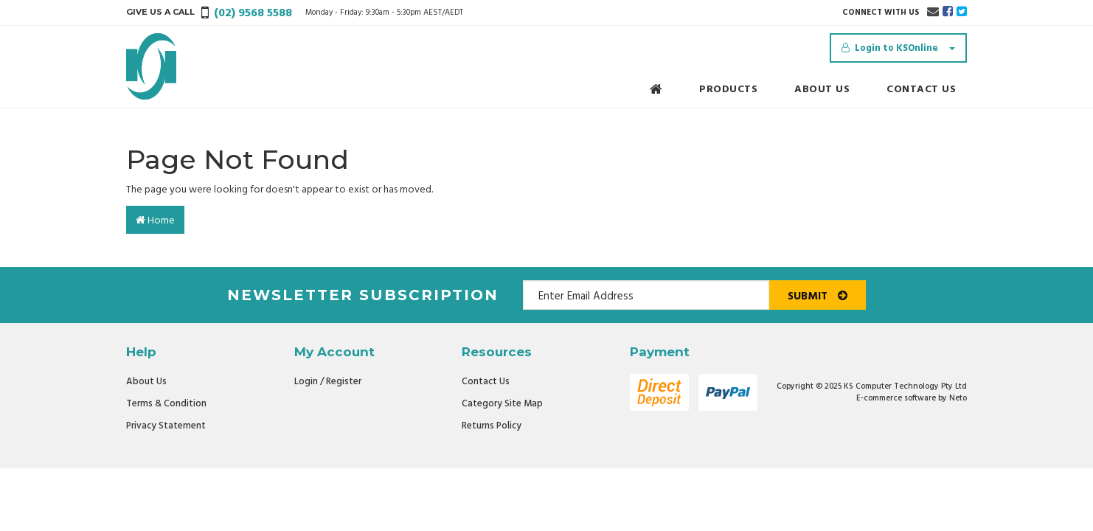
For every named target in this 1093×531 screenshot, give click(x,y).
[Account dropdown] (898, 48)
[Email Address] (646, 295)
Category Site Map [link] (502, 404)
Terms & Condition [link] (166, 404)
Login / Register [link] (327, 381)
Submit (817, 296)
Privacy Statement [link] (166, 426)
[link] (948, 12)
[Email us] (933, 12)
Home (155, 220)
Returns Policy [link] (491, 426)
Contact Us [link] (486, 381)
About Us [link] (146, 381)
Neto (958, 398)
